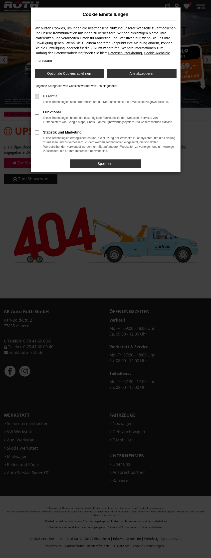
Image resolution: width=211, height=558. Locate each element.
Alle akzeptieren (141, 73)
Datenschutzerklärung (125, 53)
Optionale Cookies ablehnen (69, 73)
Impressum (43, 61)
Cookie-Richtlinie (157, 53)
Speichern (105, 164)
